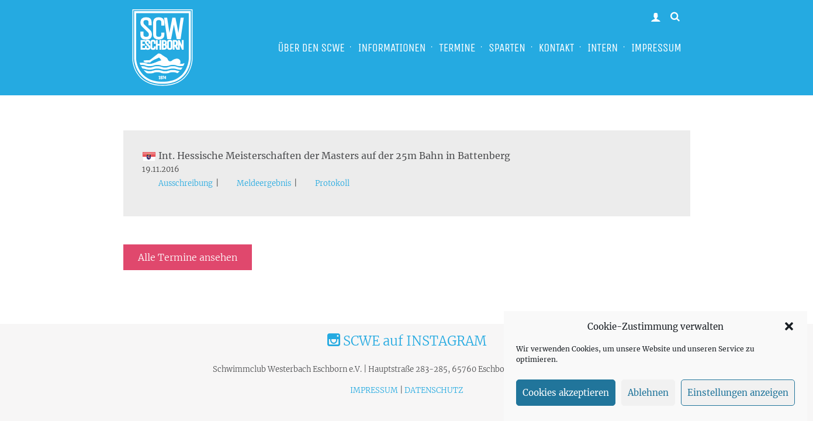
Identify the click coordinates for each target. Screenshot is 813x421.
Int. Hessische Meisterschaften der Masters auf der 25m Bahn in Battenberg (326, 155)
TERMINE (457, 47)
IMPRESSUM (656, 47)
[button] (789, 326)
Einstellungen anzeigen (737, 392)
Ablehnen (648, 392)
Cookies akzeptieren (566, 392)
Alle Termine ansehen (187, 257)
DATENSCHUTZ (433, 390)
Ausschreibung (185, 183)
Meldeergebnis (264, 183)
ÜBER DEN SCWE (311, 47)
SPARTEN (507, 47)
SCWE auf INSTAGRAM (406, 341)
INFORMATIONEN (391, 47)
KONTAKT (556, 47)
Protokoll (332, 183)
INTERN (602, 47)
